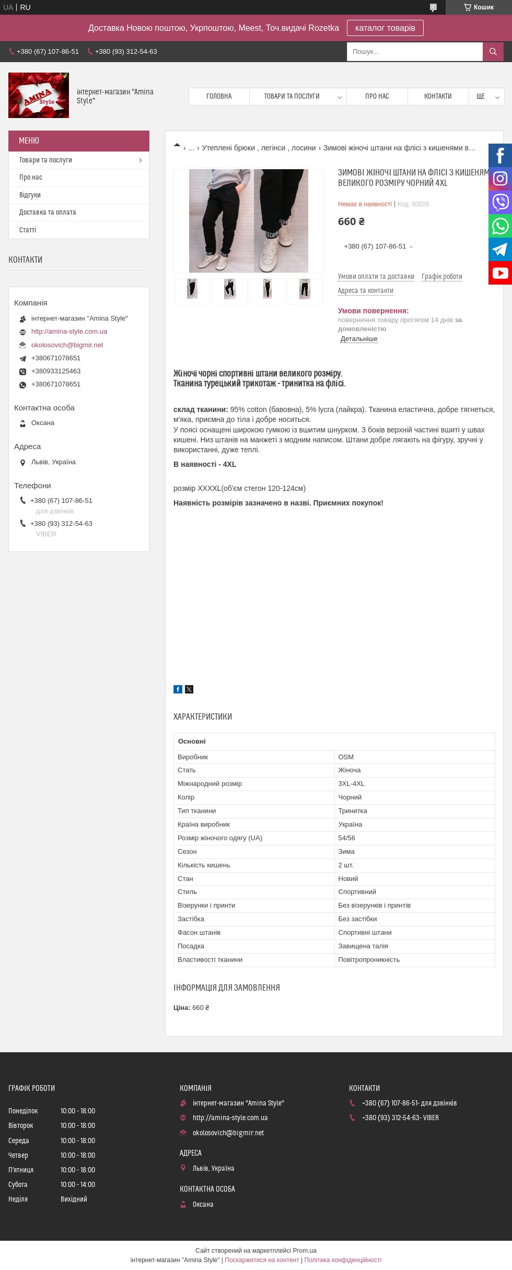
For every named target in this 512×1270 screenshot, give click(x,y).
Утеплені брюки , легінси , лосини (259, 148)
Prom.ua (305, 1250)
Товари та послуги (292, 96)
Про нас (377, 96)
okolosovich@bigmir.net (67, 345)
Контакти (438, 96)
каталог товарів (385, 27)
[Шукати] (493, 51)
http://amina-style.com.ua (69, 331)
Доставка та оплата (47, 212)
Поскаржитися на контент (262, 1260)
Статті (27, 230)
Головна (218, 96)
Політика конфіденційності (343, 1260)
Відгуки (30, 195)
